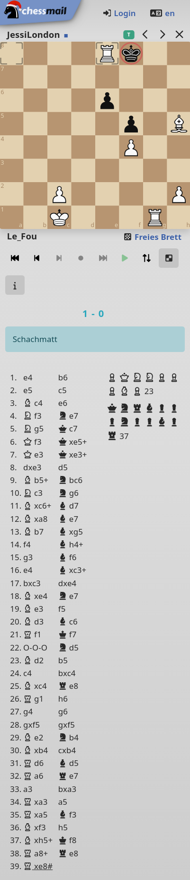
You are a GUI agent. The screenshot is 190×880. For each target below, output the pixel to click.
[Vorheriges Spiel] (145, 34)
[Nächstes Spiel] (162, 34)
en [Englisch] (162, 13)
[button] (113, 377)
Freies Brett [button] (152, 236)
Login (119, 13)
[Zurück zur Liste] (179, 34)
